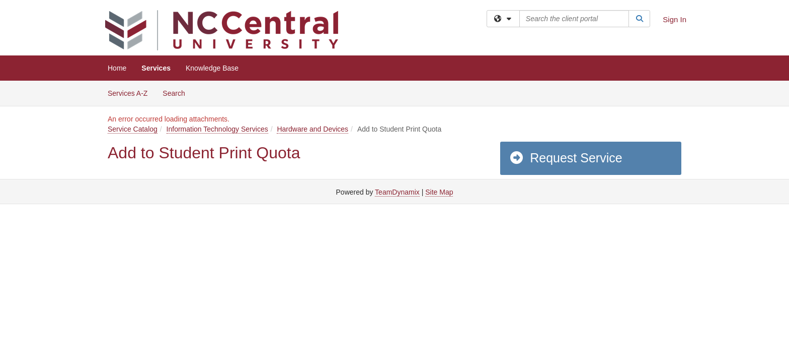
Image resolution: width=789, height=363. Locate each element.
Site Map (439, 192)
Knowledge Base (212, 68)
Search (177, 92)
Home (117, 68)
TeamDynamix (397, 192)
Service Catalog (132, 129)
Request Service (565, 158)
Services (156, 68)
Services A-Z (127, 93)
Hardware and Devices (312, 129)
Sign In (674, 19)
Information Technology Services (217, 129)
